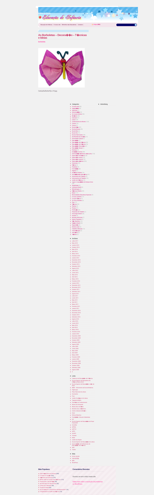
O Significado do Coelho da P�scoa (49, 491)
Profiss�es (75, 210)
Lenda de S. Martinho (45, 485)
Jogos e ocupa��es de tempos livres (82, 182)
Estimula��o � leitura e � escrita (82, 153)
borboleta (41, 42)
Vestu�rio (75, 232)
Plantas (74, 206)
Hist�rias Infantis (77, 172)
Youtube (74, 435)
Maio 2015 (75, 243)
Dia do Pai (74, 133)
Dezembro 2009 (76, 336)
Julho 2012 (75, 270)
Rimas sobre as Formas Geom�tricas (50, 479)
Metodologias (75, 189)
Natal (73, 193)
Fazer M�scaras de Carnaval (48, 473)
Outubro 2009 (75, 340)
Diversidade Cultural (77, 138)
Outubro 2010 (75, 315)
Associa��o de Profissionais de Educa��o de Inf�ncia (81, 444)
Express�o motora (77, 157)
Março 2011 (75, 304)
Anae (73, 413)
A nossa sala (75, 106)
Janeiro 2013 (75, 258)
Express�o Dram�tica (78, 155)
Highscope (75, 390)
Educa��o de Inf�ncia (78, 142)
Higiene (74, 170)
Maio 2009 (75, 350)
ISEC (73, 447)
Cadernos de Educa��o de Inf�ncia (82, 378)
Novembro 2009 (76, 338)
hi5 (73, 419)
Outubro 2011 (75, 289)
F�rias (74, 165)
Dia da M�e (75, 127)
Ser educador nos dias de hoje (48, 483)
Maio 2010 (75, 325)
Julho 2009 (75, 346)
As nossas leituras (77, 114)
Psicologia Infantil (77, 213)
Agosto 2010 (75, 319)
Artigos (95, 24)
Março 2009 (75, 355)
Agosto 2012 (75, 268)
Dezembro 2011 (76, 285)
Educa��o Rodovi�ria (78, 146)
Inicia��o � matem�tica (79, 174)
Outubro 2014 (75, 247)
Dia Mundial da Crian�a (78, 136)
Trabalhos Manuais (77, 229)
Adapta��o (75, 108)
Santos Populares (77, 219)
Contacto (80, 24)
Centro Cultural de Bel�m (79, 411)
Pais (73, 202)
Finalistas (74, 167)
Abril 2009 (75, 353)
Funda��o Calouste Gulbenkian (81, 417)
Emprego (74, 150)
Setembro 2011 (76, 291)
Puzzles (74, 215)
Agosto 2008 (75, 369)
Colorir (74, 119)
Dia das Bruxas (76, 129)
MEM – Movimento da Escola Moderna (82, 387)
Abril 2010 (75, 327)
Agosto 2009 (75, 344)
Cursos (74, 125)
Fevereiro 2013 (76, 255)
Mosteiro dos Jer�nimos (79, 409)
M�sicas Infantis (77, 191)
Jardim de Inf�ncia (77, 180)
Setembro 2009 (76, 342)
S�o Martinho (76, 221)
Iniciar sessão (76, 456)
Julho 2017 (75, 241)
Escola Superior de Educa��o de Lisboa (83, 442)
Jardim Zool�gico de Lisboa (80, 398)
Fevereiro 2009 (76, 357)
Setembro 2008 (76, 367)
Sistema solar (75, 227)
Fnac (73, 396)
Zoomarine (75, 394)
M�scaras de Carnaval (46, 477)
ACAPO (74, 433)
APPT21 (74, 429)
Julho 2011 (75, 296)
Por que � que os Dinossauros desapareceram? (53, 489)
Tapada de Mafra (76, 400)
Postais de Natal (44, 487)
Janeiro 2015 (75, 245)
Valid (75, 458)
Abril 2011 (75, 302)
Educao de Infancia (60, 18)
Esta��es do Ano (77, 152)
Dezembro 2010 (76, 310)
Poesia (74, 208)
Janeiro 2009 (75, 359)
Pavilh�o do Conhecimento (79, 402)
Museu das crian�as (78, 406)
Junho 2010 (75, 323)
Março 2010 (75, 329)
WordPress (75, 462)
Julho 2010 (75, 321)
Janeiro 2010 (75, 334)
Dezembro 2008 (76, 361)
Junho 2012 (75, 272)
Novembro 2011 (76, 287)
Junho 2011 (75, 298)
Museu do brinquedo (77, 404)
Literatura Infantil (76, 187)
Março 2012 (75, 279)
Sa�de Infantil (76, 223)
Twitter (74, 449)
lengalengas (75, 185)
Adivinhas (74, 110)
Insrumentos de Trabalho (79, 176)
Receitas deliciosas (77, 217)
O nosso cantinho (77, 196)
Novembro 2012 (76, 262)
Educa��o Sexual (77, 148)
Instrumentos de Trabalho (79, 178)
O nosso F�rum (76, 198)
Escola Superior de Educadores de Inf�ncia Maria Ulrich (81, 381)
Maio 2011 (75, 300)
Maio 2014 (75, 249)
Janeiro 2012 (75, 283)
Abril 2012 (75, 277)
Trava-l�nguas (76, 230)
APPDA (74, 427)
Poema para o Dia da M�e (47, 481)
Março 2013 (75, 253)
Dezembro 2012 (76, 260)
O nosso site (57, 24)
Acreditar (74, 425)
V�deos (74, 234)
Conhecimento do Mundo (79, 121)
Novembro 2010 (76, 312)
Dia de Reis (75, 131)
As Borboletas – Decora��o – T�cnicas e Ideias (62, 36)
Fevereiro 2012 (76, 281)
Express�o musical (77, 159)
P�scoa (74, 204)
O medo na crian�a (45, 475)
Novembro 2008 (76, 363)
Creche (74, 123)
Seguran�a (75, 225)
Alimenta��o (76, 112)
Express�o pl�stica (77, 161)
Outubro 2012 (75, 264)
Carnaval (74, 118)
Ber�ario (74, 116)
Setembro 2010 (76, 317)
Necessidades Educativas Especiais (81, 195)
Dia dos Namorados (77, 135)
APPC (73, 431)
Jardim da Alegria (77, 439)
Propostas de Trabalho (78, 212)
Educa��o (75, 140)
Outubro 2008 (75, 365)
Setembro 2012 (76, 266)
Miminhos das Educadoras (69, 24)
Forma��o (75, 169)
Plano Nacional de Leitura (79, 392)
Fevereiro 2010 (76, 331)
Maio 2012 (75, 274)
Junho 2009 (75, 348)
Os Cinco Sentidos (77, 200)
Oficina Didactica (76, 415)
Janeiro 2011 (75, 308)
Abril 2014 (75, 251)
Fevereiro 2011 (76, 306)
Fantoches (75, 163)
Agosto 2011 (75, 293)
